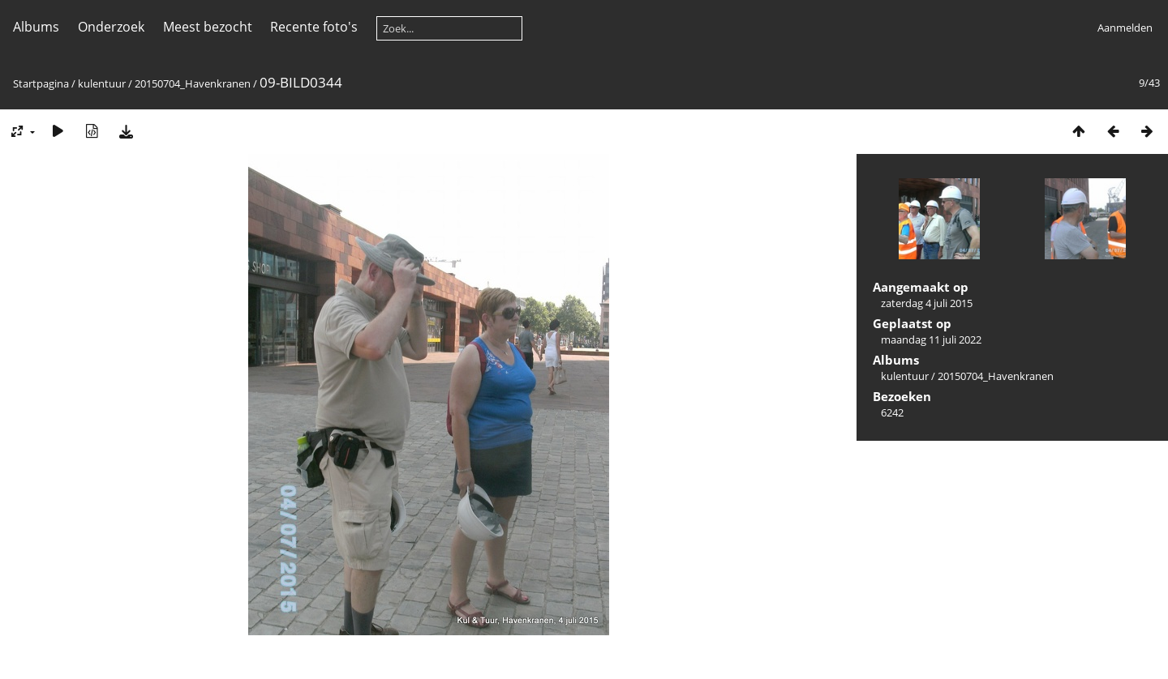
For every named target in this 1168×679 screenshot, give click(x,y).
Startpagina (41, 83)
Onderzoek (111, 27)
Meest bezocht (207, 27)
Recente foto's (314, 27)
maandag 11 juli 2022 (931, 339)
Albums (36, 27)
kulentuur (102, 83)
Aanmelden (1125, 27)
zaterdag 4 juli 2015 (927, 303)
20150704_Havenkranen (193, 83)
